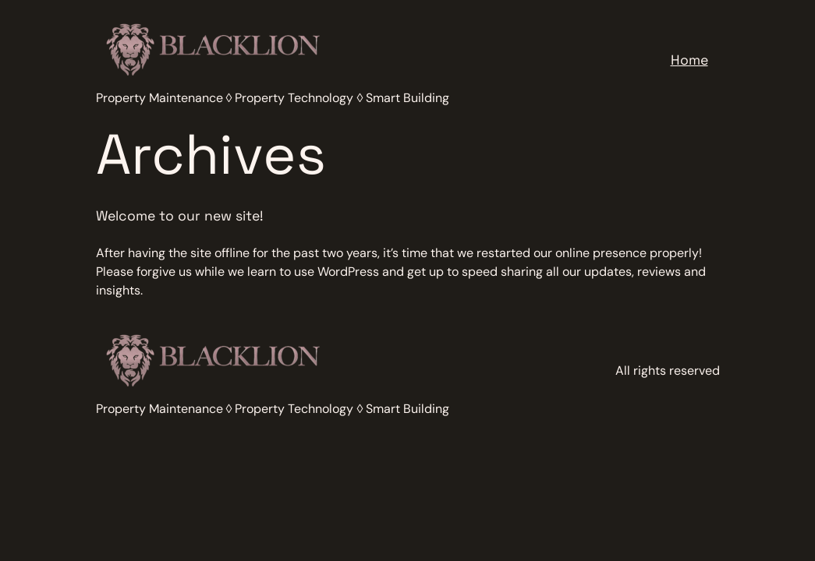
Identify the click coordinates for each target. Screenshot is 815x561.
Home (689, 60)
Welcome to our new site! (179, 215)
